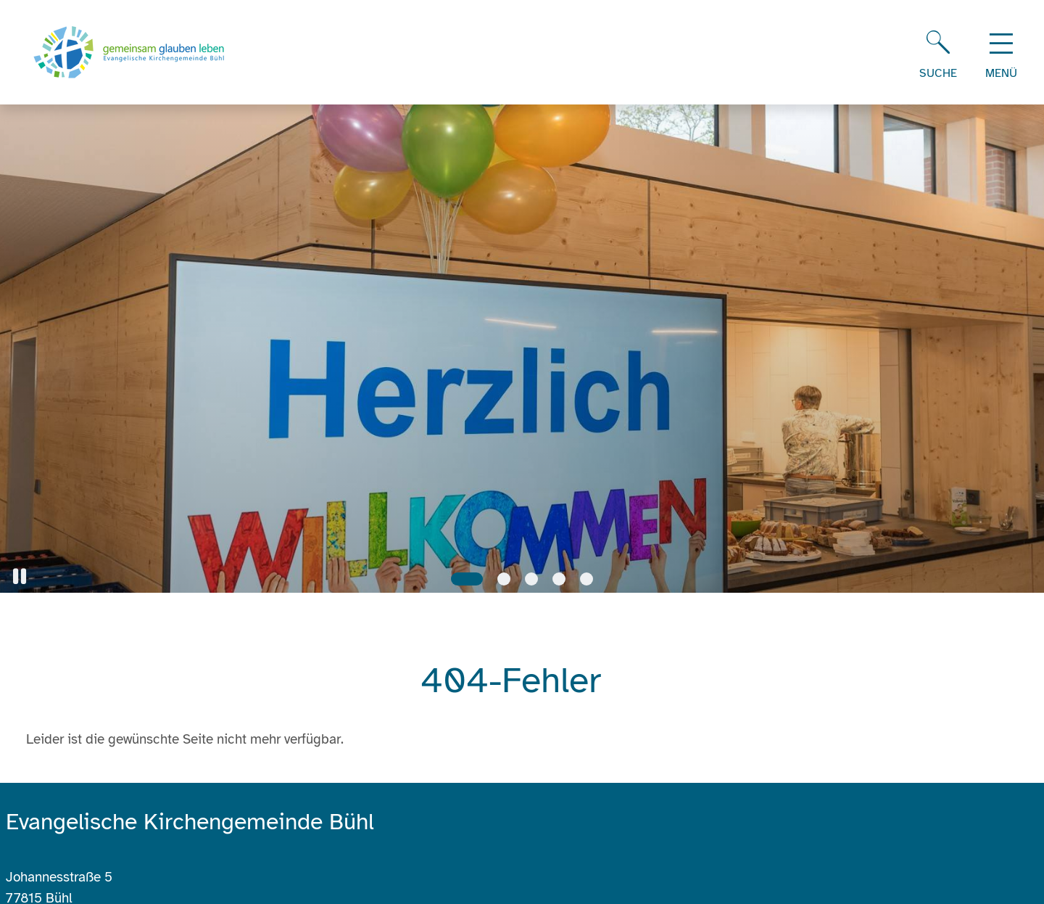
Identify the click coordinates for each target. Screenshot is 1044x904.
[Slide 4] (559, 579)
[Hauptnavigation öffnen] (1001, 52)
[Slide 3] (531, 579)
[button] (19, 576)
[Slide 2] (504, 579)
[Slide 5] (586, 579)
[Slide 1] (467, 579)
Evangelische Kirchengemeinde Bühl (190, 822)
